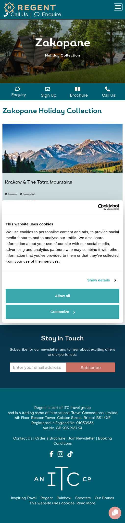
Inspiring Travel (24, 498)
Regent (46, 498)
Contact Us (22, 438)
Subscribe (91, 367)
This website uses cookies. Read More (62, 503)
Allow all (62, 296)
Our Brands (104, 498)
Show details (98, 280)
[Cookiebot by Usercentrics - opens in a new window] (97, 207)
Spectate (83, 498)
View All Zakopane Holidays (62, 65)
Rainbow (64, 498)
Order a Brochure (50, 438)
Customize (62, 312)
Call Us (16, 14)
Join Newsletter (81, 438)
